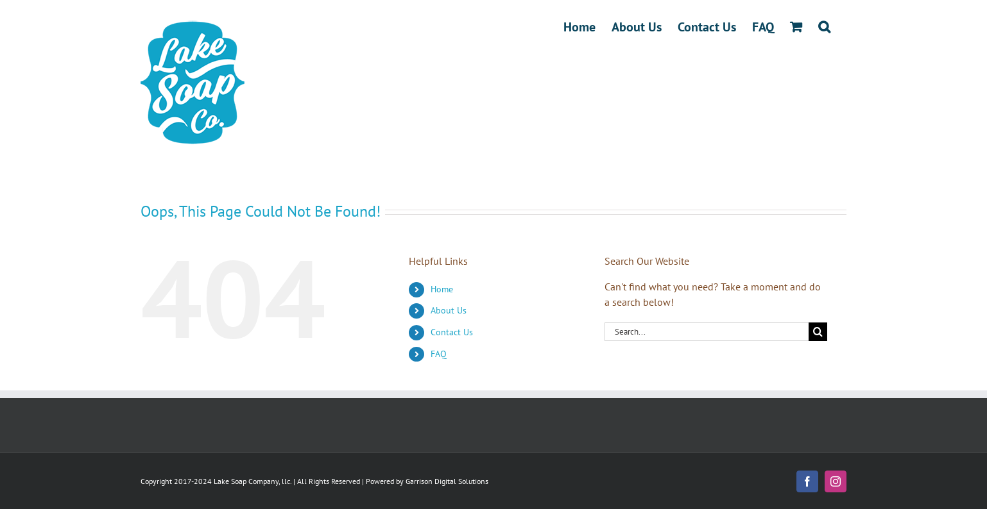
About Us (449, 310)
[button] (824, 27)
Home (442, 289)
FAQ (439, 354)
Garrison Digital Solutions (447, 481)
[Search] (818, 331)
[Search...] (707, 331)
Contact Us (452, 332)
